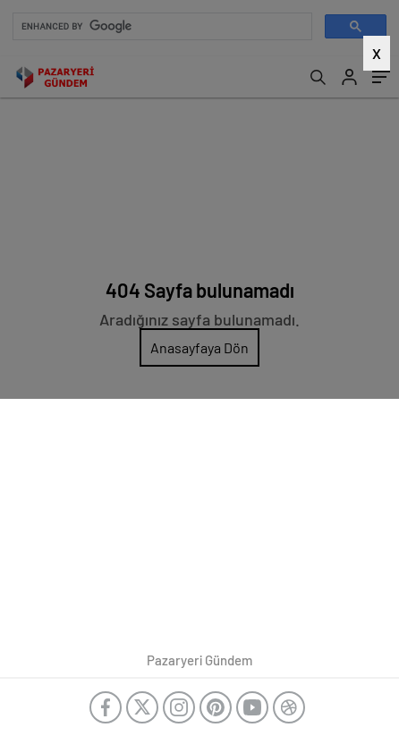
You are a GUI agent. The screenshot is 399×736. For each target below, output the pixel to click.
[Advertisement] (199, 234)
